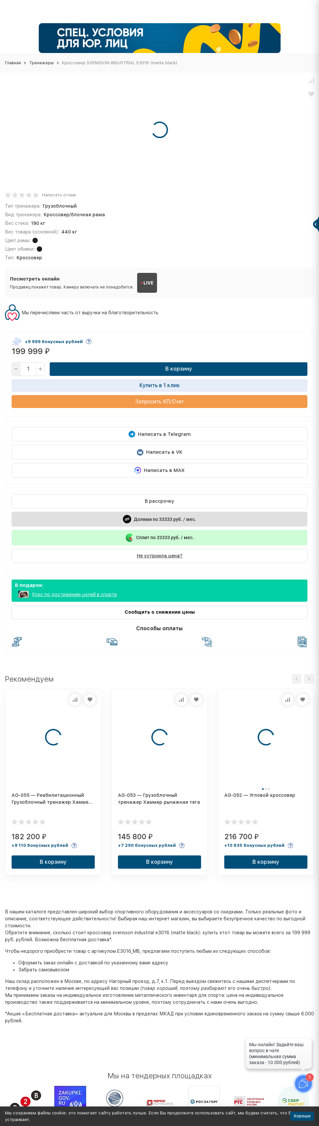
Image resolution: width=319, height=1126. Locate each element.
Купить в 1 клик (159, 385)
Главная (13, 62)
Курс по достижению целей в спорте (74, 594)
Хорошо (302, 1115)
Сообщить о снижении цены (160, 612)
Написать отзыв (59, 194)
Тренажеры (41, 62)
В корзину (178, 369)
